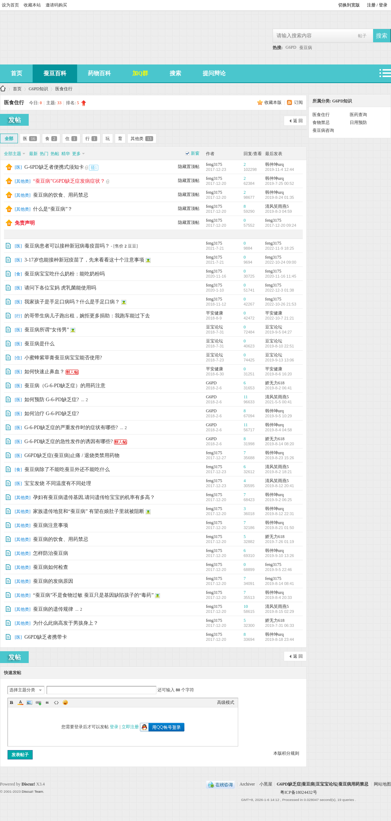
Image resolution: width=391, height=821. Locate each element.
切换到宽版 (349, 5)
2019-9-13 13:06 (279, 360)
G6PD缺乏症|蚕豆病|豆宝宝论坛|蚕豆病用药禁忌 (322, 784)
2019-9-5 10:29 (278, 416)
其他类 (142, 138)
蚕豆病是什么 (39, 343)
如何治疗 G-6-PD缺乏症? (51, 413)
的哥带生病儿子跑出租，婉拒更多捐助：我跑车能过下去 (87, 315)
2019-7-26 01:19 (279, 541)
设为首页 (10, 5)
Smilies (65, 702)
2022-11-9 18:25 (279, 248)
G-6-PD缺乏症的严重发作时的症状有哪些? (71, 427)
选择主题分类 (22, 689)
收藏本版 (273, 102)
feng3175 (214, 164)
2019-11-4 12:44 (279, 169)
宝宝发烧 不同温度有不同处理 (57, 483)
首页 (16, 73)
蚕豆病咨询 (323, 130)
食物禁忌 (321, 122)
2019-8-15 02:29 (279, 611)
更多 (76, 153)
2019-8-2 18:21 (278, 472)
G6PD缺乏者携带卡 (45, 637)
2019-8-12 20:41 (279, 486)
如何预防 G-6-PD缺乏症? (51, 399)
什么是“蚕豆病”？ (52, 209)
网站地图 (382, 784)
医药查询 (358, 114)
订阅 (298, 102)
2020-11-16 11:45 (280, 276)
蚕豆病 (305, 47)
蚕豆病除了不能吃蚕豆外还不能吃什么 (67, 469)
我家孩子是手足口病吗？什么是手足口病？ (72, 301)
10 (246, 606)
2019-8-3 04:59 (278, 211)
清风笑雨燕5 (277, 206)
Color (20, 702)
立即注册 (130, 726)
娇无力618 (274, 382)
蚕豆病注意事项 (50, 525)
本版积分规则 (286, 753)
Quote (47, 702)
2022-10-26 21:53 (280, 304)
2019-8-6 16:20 (278, 374)
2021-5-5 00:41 (278, 402)
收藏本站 (32, 5)
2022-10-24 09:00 (280, 262)
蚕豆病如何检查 (50, 567)
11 (246, 396)
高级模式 (225, 702)
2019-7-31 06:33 (279, 625)
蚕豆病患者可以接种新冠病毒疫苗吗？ (67, 246)
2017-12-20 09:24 (280, 225)
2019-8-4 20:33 (278, 597)
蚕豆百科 (54, 73)
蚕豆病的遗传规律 (53, 609)
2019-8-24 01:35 (279, 197)
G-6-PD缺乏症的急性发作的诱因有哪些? (68, 441)
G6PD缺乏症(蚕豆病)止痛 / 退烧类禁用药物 (71, 455)
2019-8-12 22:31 (279, 514)
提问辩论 (214, 73)
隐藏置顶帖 (188, 166)
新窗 (195, 153)
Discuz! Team (32, 791)
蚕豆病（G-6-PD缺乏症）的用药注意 (64, 385)
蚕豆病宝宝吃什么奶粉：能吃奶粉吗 (64, 274)
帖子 (362, 35)
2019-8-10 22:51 (279, 346)
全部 (9, 138)
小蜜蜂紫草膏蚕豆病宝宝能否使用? (63, 357)
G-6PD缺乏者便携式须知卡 (54, 167)
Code (56, 702)
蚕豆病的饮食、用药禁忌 (60, 195)
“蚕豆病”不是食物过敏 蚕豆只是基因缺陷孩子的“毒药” (93, 595)
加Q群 (140, 73)
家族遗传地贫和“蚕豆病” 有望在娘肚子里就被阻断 (88, 511)
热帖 (55, 153)
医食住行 (63, 88)
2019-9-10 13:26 (279, 555)
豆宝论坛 (214, 327)
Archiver (247, 784)
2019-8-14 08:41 (279, 583)
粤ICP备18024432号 (298, 792)
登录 (114, 726)
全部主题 (12, 153)
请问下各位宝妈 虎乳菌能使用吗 (60, 288)
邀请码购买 (56, 5)
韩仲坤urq (274, 164)
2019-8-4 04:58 (278, 430)
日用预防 (358, 122)
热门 (44, 153)
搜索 (175, 73)
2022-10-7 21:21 (279, 318)
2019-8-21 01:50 (279, 527)
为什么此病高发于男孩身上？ (65, 623)
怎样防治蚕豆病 (50, 553)
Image (29, 702)
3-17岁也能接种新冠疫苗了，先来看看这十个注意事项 (84, 260)
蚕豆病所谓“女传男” (46, 329)
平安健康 (214, 313)
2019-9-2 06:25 (278, 500)
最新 (33, 153)
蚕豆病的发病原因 (53, 581)
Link (38, 702)
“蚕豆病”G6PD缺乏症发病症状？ (69, 181)
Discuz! (28, 784)
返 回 (298, 120)
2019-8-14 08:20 (279, 444)
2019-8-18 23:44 (279, 639)
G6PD (291, 47)
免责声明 (25, 223)
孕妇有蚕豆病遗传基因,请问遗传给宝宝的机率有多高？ (94, 497)
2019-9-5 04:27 (278, 332)
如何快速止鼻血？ (44, 371)
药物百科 (99, 73)
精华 (65, 153)
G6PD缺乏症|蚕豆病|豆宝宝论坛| (3, 89)
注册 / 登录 (377, 5)
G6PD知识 (38, 88)
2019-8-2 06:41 (278, 388)
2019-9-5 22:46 (278, 569)
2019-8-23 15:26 (279, 458)
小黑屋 (265, 784)
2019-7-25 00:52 (279, 183)
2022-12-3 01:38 (279, 290)
